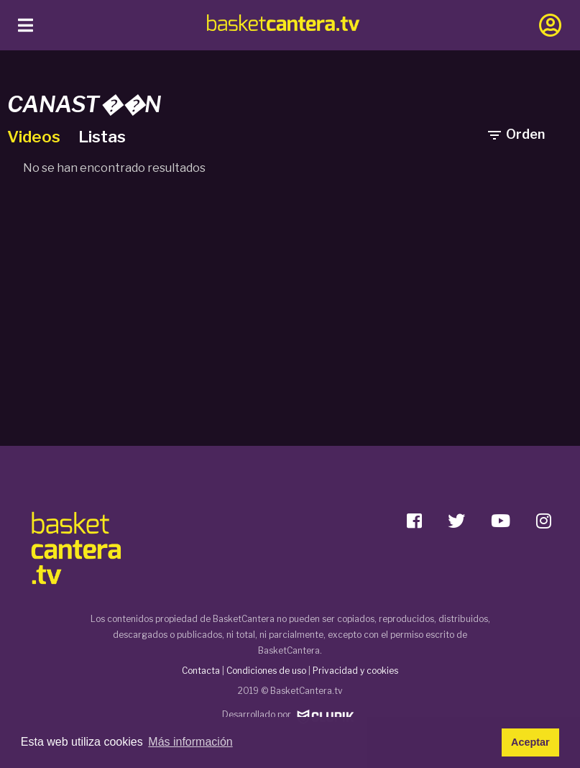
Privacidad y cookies (355, 670)
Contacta (201, 670)
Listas (102, 137)
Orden (515, 134)
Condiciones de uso (266, 670)
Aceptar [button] (530, 742)
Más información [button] (190, 742)
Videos (35, 137)
